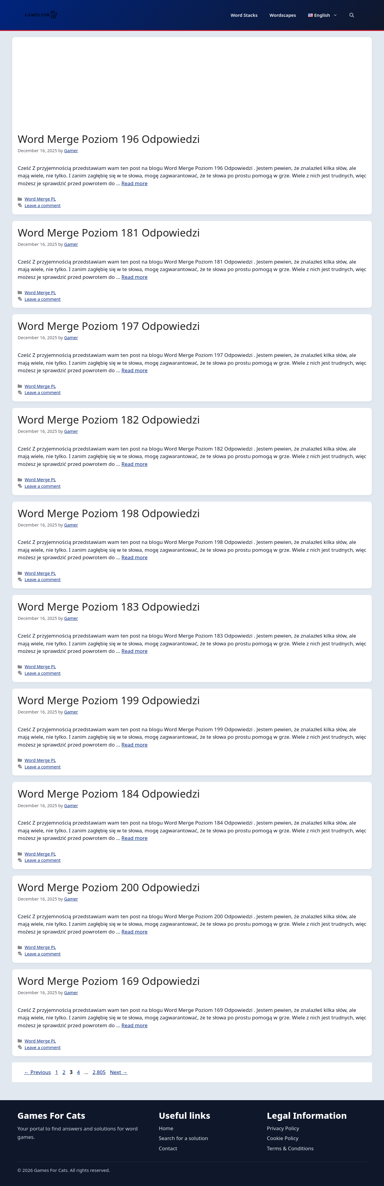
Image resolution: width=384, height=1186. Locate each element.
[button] (352, 15)
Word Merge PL (40, 199)
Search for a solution (183, 1138)
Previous (37, 1072)
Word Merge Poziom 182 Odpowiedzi (109, 419)
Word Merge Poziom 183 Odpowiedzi (109, 606)
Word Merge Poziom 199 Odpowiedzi (109, 700)
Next (119, 1072)
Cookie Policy (282, 1138)
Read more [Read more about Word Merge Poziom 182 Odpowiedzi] (135, 463)
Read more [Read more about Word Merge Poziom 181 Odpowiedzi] (135, 276)
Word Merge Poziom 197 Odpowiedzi (109, 326)
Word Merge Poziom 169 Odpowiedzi (109, 981)
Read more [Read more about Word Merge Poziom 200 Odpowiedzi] (135, 931)
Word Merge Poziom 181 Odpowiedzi (109, 232)
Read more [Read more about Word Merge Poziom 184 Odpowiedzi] (135, 837)
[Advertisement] (192, 88)
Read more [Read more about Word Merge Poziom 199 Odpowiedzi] (135, 744)
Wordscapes (283, 15)
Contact (168, 1148)
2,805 (99, 1072)
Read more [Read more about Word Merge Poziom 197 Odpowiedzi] (135, 370)
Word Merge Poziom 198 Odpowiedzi (109, 513)
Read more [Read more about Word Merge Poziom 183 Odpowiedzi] (135, 650)
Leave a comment (43, 205)
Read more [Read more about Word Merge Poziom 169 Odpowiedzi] (135, 1025)
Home (166, 1128)
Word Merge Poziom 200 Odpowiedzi (109, 887)
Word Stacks (244, 15)
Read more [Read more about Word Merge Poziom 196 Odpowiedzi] (135, 183)
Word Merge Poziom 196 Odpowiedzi (109, 139)
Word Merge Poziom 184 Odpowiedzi (109, 793)
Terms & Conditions (290, 1148)
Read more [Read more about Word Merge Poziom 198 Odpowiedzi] (135, 557)
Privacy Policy (283, 1128)
